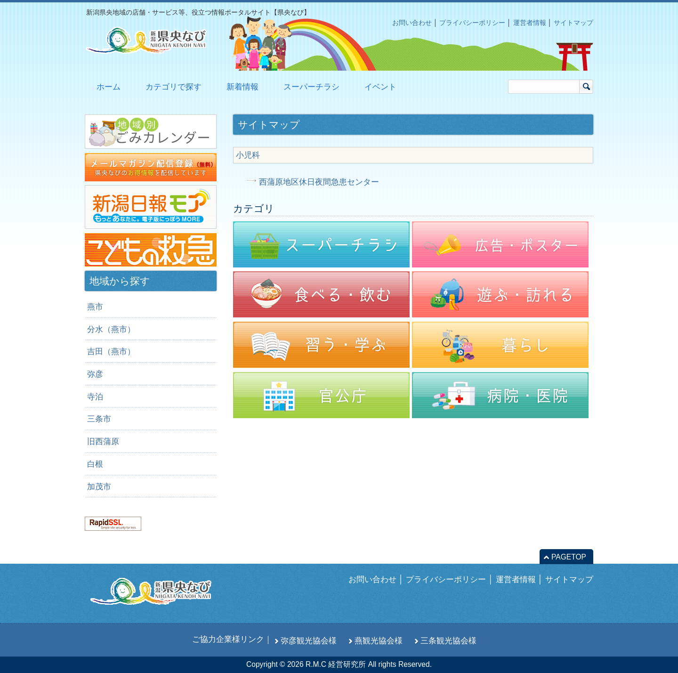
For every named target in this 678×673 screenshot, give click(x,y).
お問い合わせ (412, 22)
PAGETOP (568, 557)
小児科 (248, 155)
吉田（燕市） (111, 351)
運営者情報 (529, 22)
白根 (95, 464)
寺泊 (95, 396)
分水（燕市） (111, 329)
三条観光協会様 (448, 640)
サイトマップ (573, 22)
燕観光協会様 (379, 640)
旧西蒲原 (103, 441)
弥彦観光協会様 (309, 640)
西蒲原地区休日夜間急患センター (319, 181)
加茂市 (99, 486)
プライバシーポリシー (472, 22)
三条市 (99, 418)
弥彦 (95, 374)
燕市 (95, 306)
